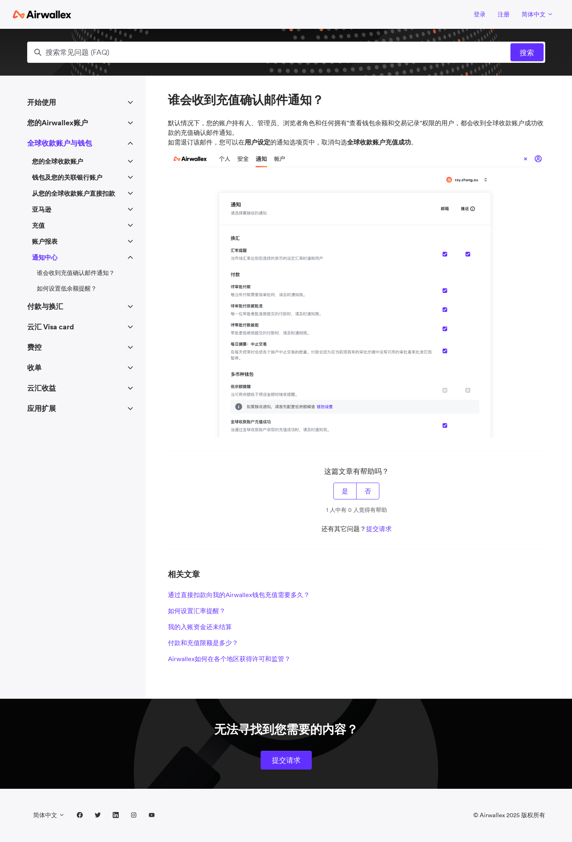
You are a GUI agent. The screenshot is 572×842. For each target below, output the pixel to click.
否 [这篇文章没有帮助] (368, 491)
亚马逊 (41, 209)
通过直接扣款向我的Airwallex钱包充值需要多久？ (239, 595)
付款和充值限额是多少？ (203, 643)
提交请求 (379, 529)
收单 (34, 367)
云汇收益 (41, 388)
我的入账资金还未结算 (200, 627)
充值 (38, 225)
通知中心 (45, 257)
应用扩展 (41, 408)
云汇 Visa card (50, 326)
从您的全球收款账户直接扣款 (73, 193)
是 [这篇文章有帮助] (345, 491)
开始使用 (41, 102)
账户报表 (45, 241)
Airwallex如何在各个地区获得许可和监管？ (229, 659)
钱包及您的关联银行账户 (67, 177)
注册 (504, 14)
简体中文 (537, 14)
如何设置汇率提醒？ (196, 611)
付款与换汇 (45, 306)
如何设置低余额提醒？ (67, 288)
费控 (34, 347)
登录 (480, 14)
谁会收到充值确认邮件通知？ (76, 273)
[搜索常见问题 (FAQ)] (286, 52)
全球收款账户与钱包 (59, 143)
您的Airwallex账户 (57, 122)
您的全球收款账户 (57, 161)
